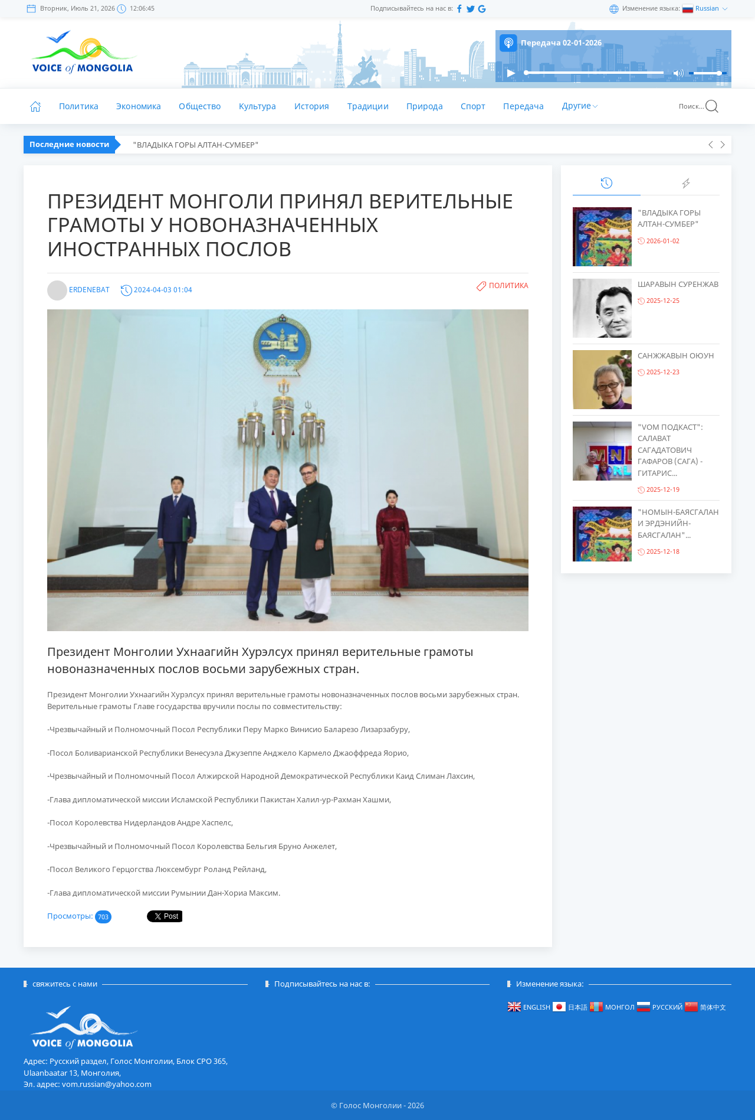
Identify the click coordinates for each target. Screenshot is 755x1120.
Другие (581, 104)
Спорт (473, 106)
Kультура (258, 106)
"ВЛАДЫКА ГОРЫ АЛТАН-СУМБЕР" (196, 144)
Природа (424, 106)
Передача (523, 106)
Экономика (138, 106)
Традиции (368, 106)
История (312, 106)
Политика (79, 106)
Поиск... (699, 106)
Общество (200, 106)
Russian (708, 8)
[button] (510, 73)
